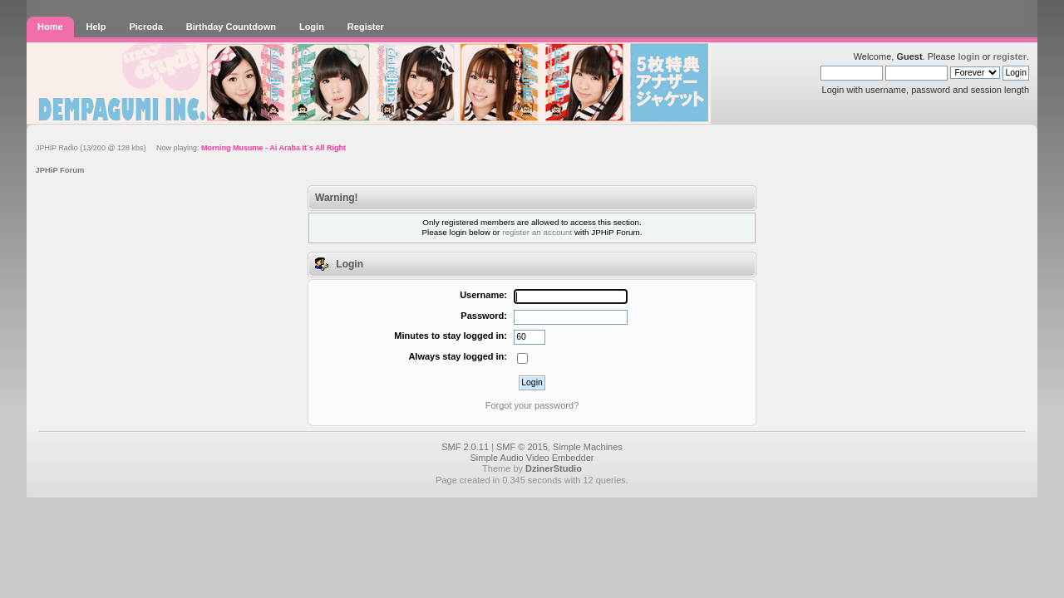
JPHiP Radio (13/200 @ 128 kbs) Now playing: (191, 148)
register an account (537, 232)
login (968, 56)
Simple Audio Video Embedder (532, 458)
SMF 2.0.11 (465, 447)
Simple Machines (588, 447)
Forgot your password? (532, 405)
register (1010, 56)
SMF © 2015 (522, 447)
